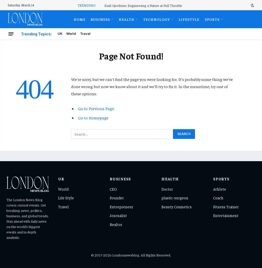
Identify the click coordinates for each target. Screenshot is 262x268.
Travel (85, 34)
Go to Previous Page (96, 108)
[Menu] (11, 34)
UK (60, 34)
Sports (212, 19)
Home (79, 19)
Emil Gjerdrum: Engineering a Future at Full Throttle (143, 5)
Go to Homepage (93, 117)
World (71, 34)
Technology (156, 19)
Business (100, 19)
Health (126, 19)
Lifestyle (189, 19)
